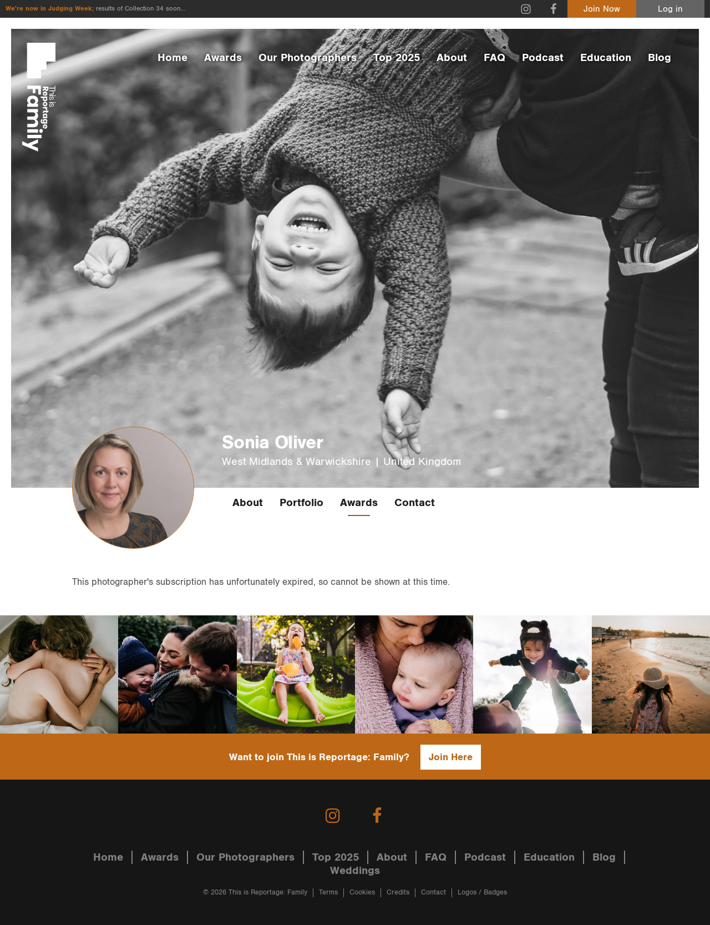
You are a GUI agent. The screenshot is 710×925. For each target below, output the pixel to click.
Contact (414, 502)
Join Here (451, 757)
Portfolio (301, 502)
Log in (670, 9)
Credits (398, 892)
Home (172, 57)
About (452, 57)
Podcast (543, 57)
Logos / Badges (482, 892)
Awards (223, 57)
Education (605, 57)
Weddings (355, 870)
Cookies (362, 892)
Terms (328, 892)
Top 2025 (396, 57)
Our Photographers (307, 57)
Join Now (602, 9)
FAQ (494, 57)
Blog (659, 57)
